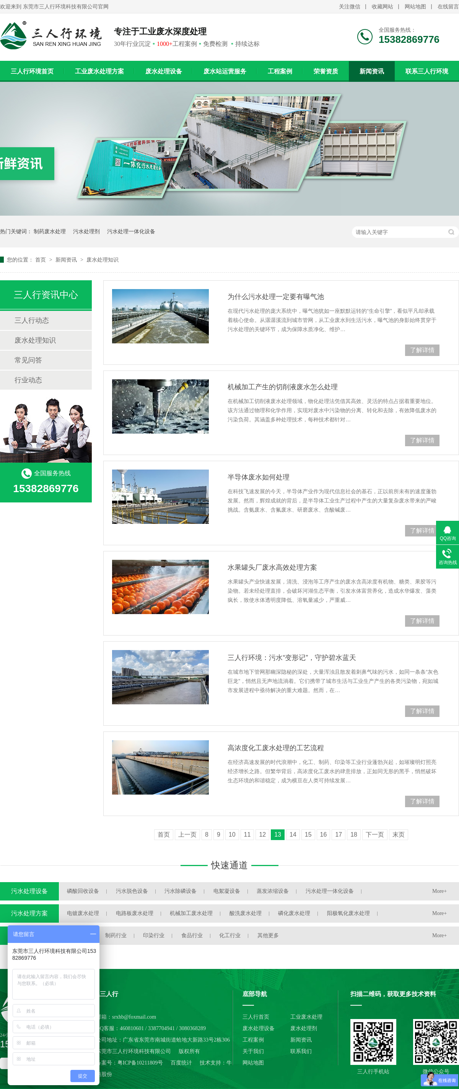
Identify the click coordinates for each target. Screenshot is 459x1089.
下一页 (375, 834)
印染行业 (153, 935)
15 (308, 834)
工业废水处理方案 (99, 71)
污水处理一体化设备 (131, 231)
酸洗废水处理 (246, 913)
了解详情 (422, 350)
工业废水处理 (306, 1017)
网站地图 (415, 7)
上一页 (187, 834)
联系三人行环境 (426, 71)
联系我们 (301, 1051)
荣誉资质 (326, 71)
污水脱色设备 (132, 891)
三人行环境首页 (32, 71)
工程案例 (280, 71)
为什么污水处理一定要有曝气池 (276, 297)
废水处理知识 (102, 260)
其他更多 (268, 935)
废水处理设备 (163, 71)
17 (338, 834)
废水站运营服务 (224, 71)
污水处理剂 (86, 231)
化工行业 (230, 935)
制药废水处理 (50, 231)
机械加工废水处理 (191, 913)
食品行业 (192, 935)
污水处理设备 (29, 891)
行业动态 (28, 380)
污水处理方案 (29, 913)
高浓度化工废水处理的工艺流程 (276, 748)
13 (277, 834)
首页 (41, 260)
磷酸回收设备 (83, 891)
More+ (439, 891)
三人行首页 (256, 1017)
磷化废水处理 (294, 913)
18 (353, 834)
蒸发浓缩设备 (273, 891)
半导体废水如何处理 (259, 477)
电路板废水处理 (134, 913)
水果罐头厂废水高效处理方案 (272, 567)
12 (262, 834)
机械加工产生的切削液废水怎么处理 (283, 387)
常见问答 (28, 360)
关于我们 (253, 1051)
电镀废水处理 (83, 913)
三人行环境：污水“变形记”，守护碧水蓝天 (292, 658)
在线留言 (448, 7)
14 (293, 834)
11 (247, 834)
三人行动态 (32, 320)
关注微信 (349, 7)
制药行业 (116, 935)
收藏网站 (382, 7)
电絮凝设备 (226, 891)
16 (323, 834)
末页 (398, 834)
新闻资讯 (372, 71)
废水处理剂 (303, 1028)
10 (232, 834)
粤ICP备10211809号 (140, 1063)
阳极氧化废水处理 (348, 913)
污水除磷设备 (180, 891)
